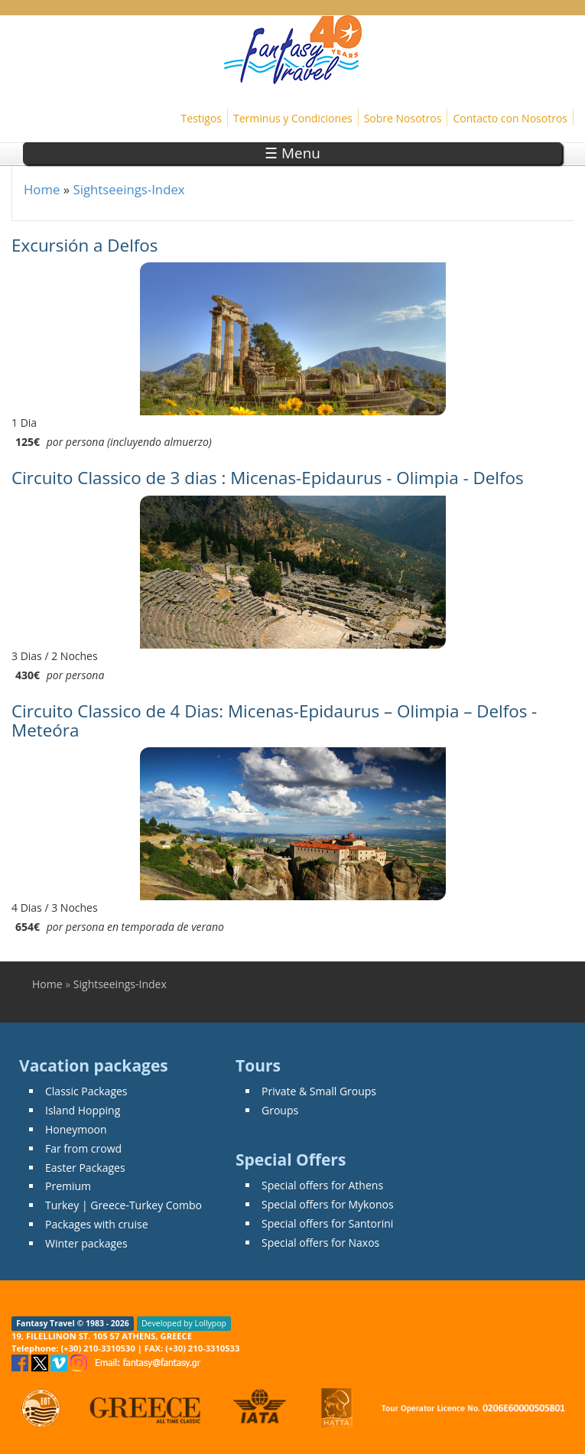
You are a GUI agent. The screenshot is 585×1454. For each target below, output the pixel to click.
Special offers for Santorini (327, 1223)
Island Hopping (82, 1110)
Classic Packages (86, 1091)
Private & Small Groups (319, 1091)
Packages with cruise (96, 1224)
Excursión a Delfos (84, 245)
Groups (280, 1110)
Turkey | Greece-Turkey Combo (123, 1205)
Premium (68, 1186)
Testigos (201, 118)
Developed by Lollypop (183, 1323)
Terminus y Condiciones (293, 118)
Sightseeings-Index (128, 189)
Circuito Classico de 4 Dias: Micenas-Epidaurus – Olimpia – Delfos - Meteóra (274, 720)
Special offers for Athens (322, 1185)
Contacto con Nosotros (510, 118)
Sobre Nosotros (403, 118)
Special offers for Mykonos (328, 1204)
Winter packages (86, 1243)
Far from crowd (83, 1148)
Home (42, 189)
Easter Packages (85, 1167)
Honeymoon (76, 1129)
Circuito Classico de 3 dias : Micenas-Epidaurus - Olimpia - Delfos (267, 478)
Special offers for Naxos (320, 1242)
